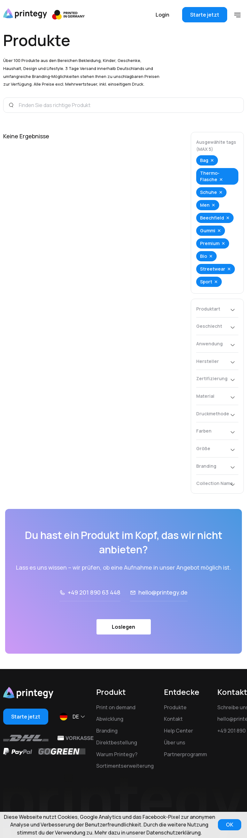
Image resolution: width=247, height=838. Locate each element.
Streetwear (212, 269)
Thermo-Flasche (210, 176)
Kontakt (173, 718)
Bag (204, 160)
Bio (203, 256)
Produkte (175, 707)
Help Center (178, 730)
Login (162, 14)
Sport (206, 282)
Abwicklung (109, 718)
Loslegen (123, 626)
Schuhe (208, 192)
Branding (107, 730)
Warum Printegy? (116, 754)
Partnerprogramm (185, 754)
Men (205, 205)
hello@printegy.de (163, 592)
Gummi (207, 230)
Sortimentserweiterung (125, 765)
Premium (210, 243)
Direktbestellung (116, 742)
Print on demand (115, 707)
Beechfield (212, 218)
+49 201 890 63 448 (94, 592)
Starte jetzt (204, 14)
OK (229, 824)
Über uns (174, 742)
